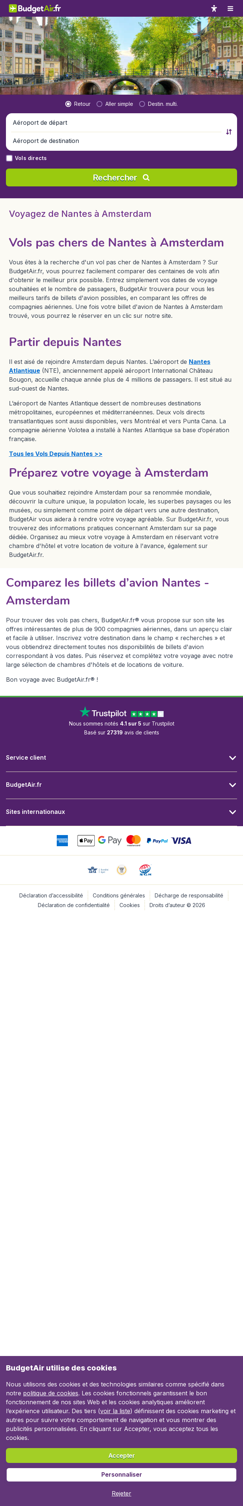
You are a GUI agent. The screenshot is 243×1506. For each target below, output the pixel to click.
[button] (117, 45)
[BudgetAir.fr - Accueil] (35, 8)
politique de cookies (50, 1393)
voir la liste (115, 1411)
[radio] (78, 26)
